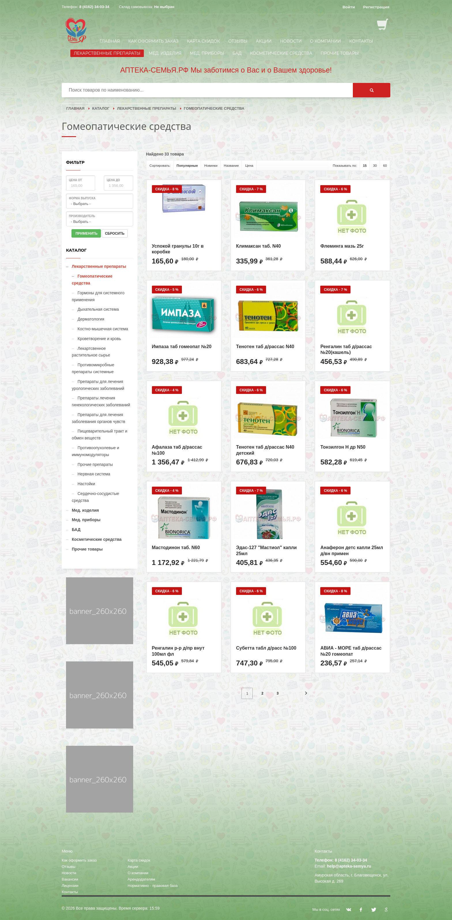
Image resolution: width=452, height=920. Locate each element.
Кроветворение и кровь (99, 338)
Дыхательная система (98, 309)
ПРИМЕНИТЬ (86, 234)
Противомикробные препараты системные (93, 368)
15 (365, 165)
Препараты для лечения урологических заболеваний (98, 385)
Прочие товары (340, 53)
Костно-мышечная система (103, 329)
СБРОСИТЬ (115, 234)
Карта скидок (203, 41)
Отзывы (238, 41)
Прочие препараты (95, 464)
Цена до (113, 180)
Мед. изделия (165, 53)
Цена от (75, 180)
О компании (325, 41)
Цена (249, 165)
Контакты (361, 41)
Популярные (187, 165)
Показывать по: (345, 165)
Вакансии (70, 879)
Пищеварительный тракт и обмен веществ (99, 434)
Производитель (82, 216)
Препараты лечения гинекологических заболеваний (101, 401)
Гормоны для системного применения (98, 296)
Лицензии (70, 885)
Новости (291, 41)
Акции (264, 41)
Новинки (210, 165)
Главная (110, 41)
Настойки (86, 483)
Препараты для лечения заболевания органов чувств (98, 418)
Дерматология (91, 319)
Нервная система (94, 474)
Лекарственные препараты (107, 53)
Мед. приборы (207, 53)
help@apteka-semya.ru (349, 866)
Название (231, 165)
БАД (237, 53)
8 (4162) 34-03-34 (94, 7)
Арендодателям (141, 879)
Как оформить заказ (153, 41)
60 (385, 165)
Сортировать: (160, 165)
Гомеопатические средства (92, 279)
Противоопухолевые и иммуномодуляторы (95, 451)
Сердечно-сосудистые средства (95, 497)
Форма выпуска (82, 198)
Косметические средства (281, 53)
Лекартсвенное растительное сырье (91, 352)
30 (375, 165)
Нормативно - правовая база (153, 885)
